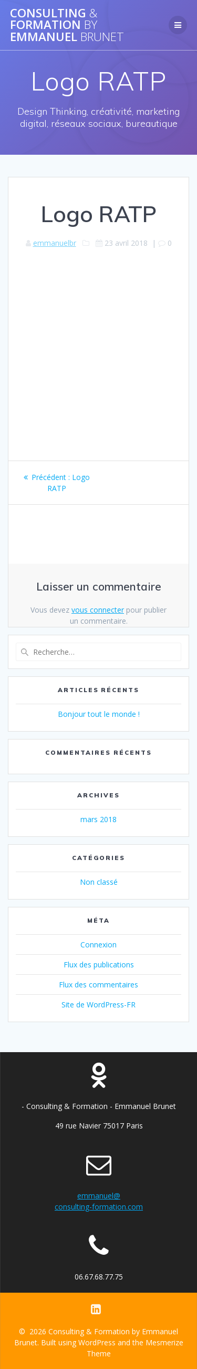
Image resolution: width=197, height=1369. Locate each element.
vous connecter (97, 610)
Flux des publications (99, 965)
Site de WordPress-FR (98, 1005)
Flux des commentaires (98, 985)
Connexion (98, 945)
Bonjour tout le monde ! (99, 714)
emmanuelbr (54, 243)
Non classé (99, 882)
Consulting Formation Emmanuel (67, 25)
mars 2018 (98, 819)
